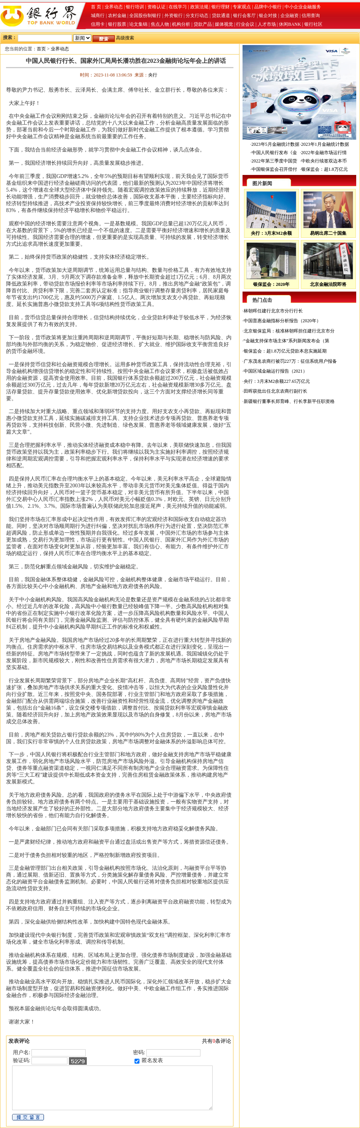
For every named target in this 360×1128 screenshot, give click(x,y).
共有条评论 (216, 1041)
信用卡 (98, 24)
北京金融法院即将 (328, 284)
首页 (41, 48)
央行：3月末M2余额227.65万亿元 (277, 381)
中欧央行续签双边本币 (324, 161)
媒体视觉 (224, 24)
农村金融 (117, 15)
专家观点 (242, 6)
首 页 (96, 6)
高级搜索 (125, 38)
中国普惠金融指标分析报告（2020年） (282, 320)
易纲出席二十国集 (328, 233)
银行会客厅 (244, 15)
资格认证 (156, 6)
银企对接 (268, 15)
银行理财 (220, 6)
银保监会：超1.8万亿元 (324, 169)
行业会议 (245, 24)
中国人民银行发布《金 (274, 152)
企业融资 (289, 15)
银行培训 (135, 6)
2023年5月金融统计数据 (275, 144)
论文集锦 (138, 24)
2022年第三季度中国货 (274, 161)
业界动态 (114, 6)
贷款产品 (203, 24)
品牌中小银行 (268, 6)
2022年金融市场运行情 (324, 152)
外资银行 (173, 15)
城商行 (98, 15)
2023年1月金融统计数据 (325, 144)
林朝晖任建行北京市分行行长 (273, 311)
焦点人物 (160, 24)
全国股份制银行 (145, 15)
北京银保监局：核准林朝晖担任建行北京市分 (289, 331)
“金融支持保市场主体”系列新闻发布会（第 (287, 340)
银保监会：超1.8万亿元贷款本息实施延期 (285, 351)
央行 (152, 75)
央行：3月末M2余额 (271, 233)
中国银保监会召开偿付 (274, 169)
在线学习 (178, 6)
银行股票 (117, 24)
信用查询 (311, 15)
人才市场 (267, 24)
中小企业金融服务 (303, 6)
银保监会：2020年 (271, 284)
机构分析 (181, 24)
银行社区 (313, 24)
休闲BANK (290, 24)
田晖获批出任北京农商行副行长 (275, 391)
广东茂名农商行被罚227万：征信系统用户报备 (290, 361)
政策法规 (199, 6)
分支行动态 (197, 15)
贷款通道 (221, 15)
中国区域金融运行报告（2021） (275, 371)
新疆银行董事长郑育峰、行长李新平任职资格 (289, 401)
